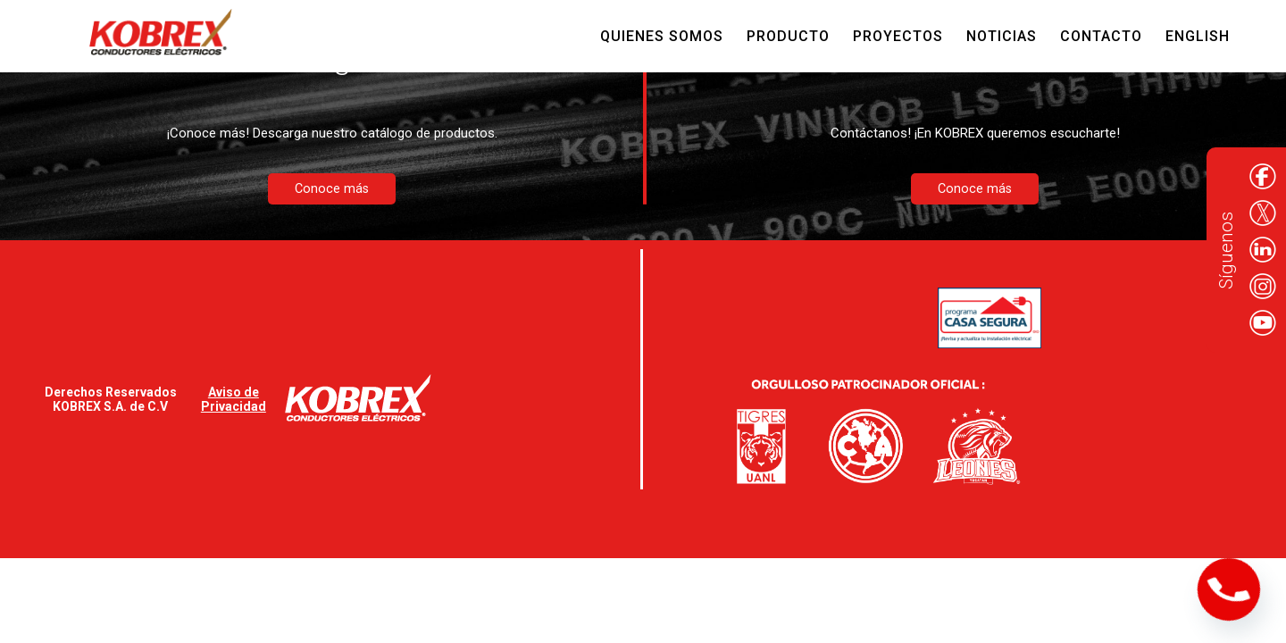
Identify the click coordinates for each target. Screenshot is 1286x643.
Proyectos (898, 36)
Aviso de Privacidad (233, 399)
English (1197, 36)
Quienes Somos (661, 36)
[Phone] (1229, 589)
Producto (788, 36)
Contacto (1101, 36)
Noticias (1001, 36)
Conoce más (332, 188)
